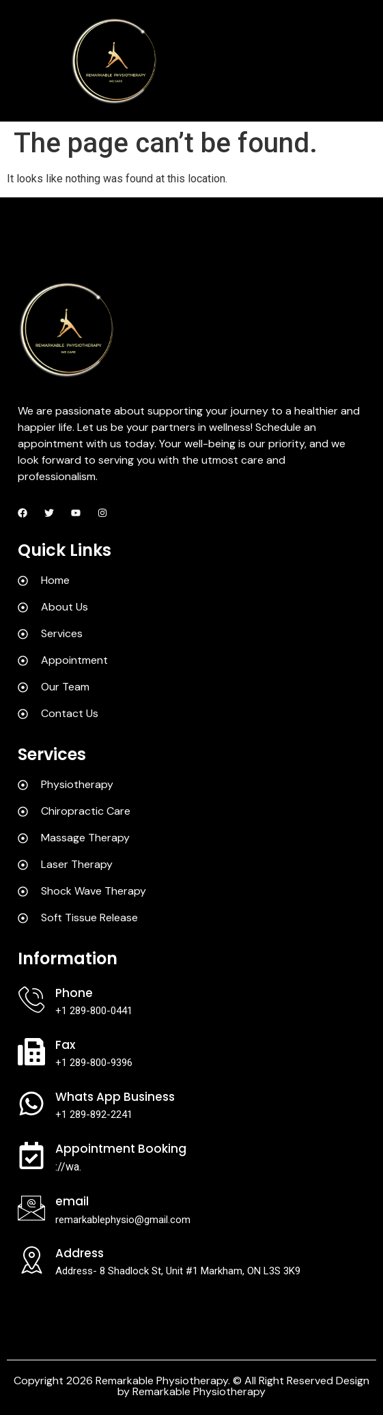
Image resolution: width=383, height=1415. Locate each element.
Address (79, 1253)
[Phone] (31, 999)
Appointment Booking (120, 1148)
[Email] (31, 1208)
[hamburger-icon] (359, 61)
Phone (74, 993)
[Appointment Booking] (31, 1155)
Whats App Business (115, 1097)
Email (72, 1201)
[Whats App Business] (31, 1103)
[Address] (31, 1260)
